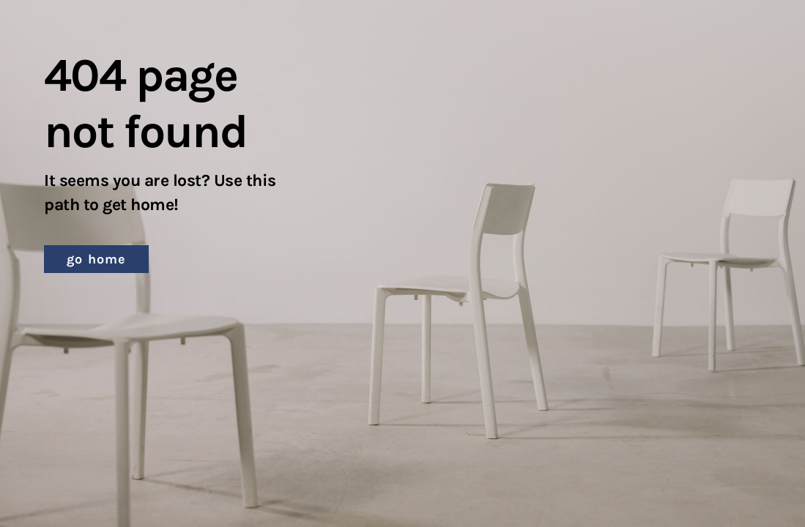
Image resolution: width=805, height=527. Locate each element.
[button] (96, 259)
